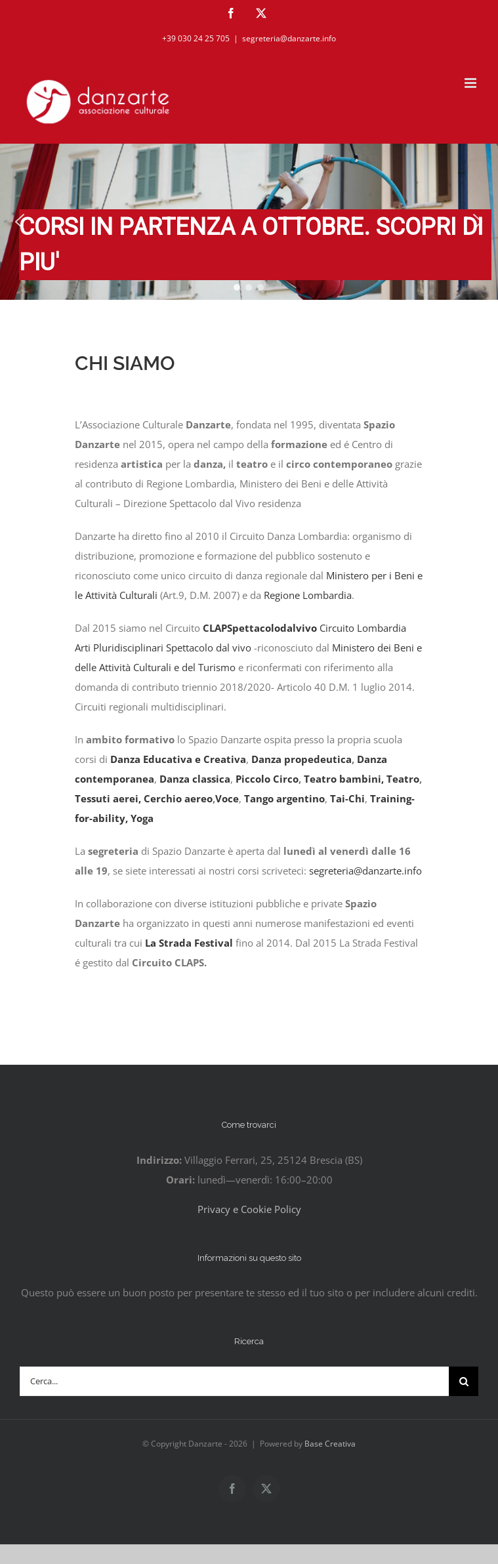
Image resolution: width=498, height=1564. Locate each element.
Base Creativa (330, 1443)
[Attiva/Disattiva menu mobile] (471, 83)
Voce (227, 798)
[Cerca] (463, 1381)
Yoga (142, 818)
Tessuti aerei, (108, 798)
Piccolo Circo (267, 778)
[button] (19, 221)
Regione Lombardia (308, 595)
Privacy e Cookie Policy (249, 1209)
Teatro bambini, (344, 778)
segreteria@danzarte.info (289, 38)
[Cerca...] (234, 1381)
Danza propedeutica (301, 759)
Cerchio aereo (178, 798)
